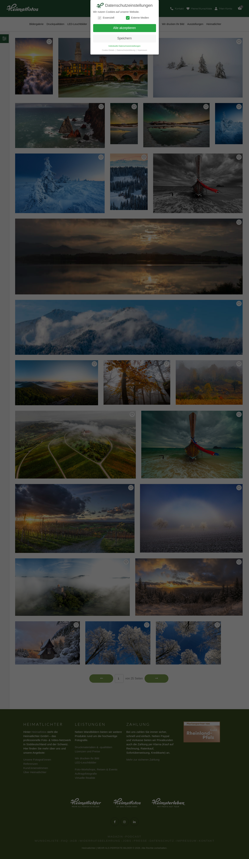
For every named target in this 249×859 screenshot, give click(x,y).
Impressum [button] (142, 50)
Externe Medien (137, 18)
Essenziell (106, 18)
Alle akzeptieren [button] (124, 28)
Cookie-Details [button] (108, 50)
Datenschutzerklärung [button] (126, 50)
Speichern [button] (124, 38)
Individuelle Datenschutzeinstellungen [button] (124, 46)
